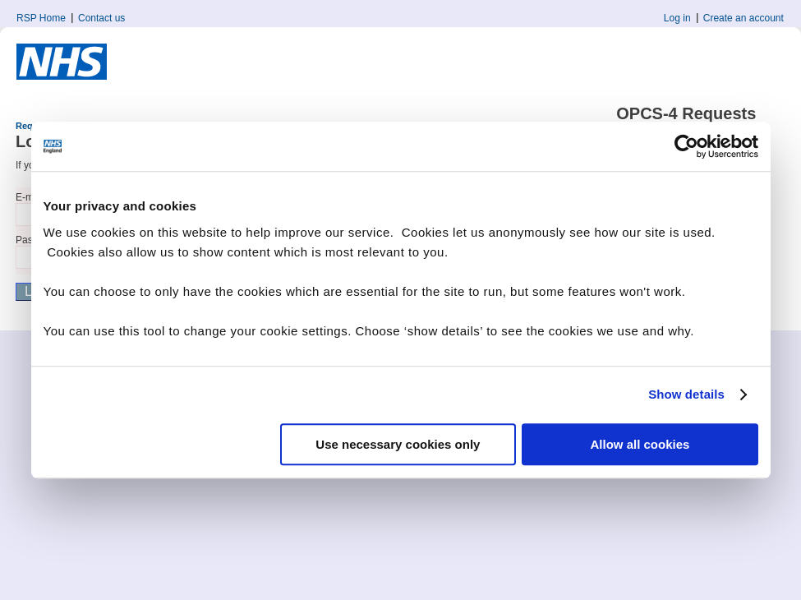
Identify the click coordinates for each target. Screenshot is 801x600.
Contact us (101, 18)
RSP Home (41, 18)
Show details (686, 394)
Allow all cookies (640, 444)
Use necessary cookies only (397, 444)
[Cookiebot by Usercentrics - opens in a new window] (686, 146)
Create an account (743, 18)
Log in (677, 18)
